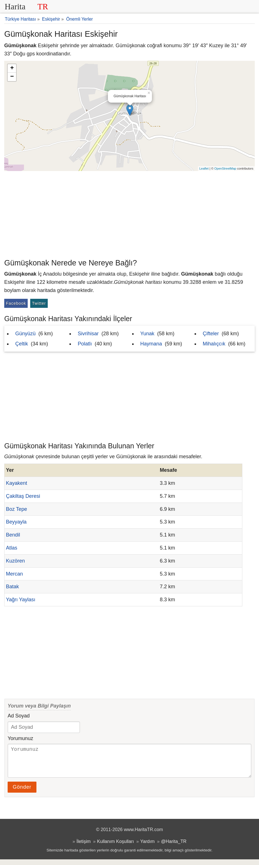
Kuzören (15, 561)
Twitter (39, 303)
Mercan (14, 574)
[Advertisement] (129, 213)
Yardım (147, 846)
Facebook (16, 303)
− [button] (12, 77)
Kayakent (16, 483)
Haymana (151, 344)
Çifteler (211, 333)
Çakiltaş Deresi (23, 496)
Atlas (11, 548)
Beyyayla (16, 522)
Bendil (13, 535)
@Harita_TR (173, 846)
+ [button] (12, 68)
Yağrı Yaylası (20, 599)
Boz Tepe (16, 509)
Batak (12, 586)
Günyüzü (25, 333)
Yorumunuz (20, 738)
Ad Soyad (19, 716)
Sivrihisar (88, 333)
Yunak (147, 333)
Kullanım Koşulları (115, 846)
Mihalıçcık (214, 344)
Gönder (22, 792)
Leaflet (204, 168)
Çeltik (21, 344)
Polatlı (85, 344)
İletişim (84, 846)
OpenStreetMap (225, 168)
